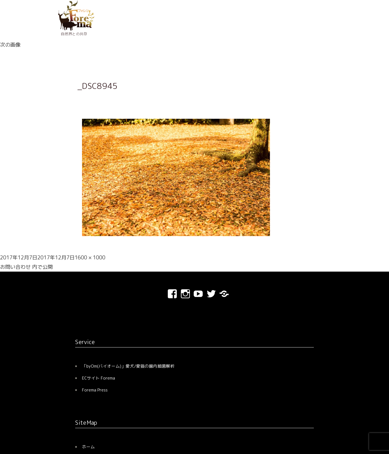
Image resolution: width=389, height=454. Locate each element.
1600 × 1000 (90, 257)
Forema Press (95, 390)
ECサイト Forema (98, 378)
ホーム (88, 447)
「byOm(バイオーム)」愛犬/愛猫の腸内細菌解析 (128, 366)
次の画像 (10, 44)
